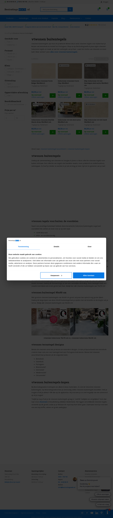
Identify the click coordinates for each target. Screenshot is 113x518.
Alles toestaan (88, 275)
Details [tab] (56, 246)
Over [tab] (90, 246)
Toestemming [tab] (23, 246)
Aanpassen (56, 275)
